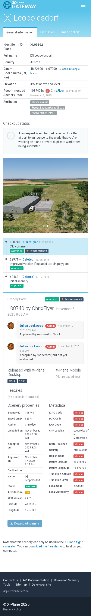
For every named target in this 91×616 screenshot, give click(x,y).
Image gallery (71, 32)
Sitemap (21, 584)
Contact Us (10, 580)
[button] (9, 195)
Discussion (47, 32)
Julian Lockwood (31, 325)
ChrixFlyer (58, 90)
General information (20, 32)
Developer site (41, 584)
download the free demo (45, 546)
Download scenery (24, 523)
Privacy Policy (12, 609)
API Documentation (36, 580)
